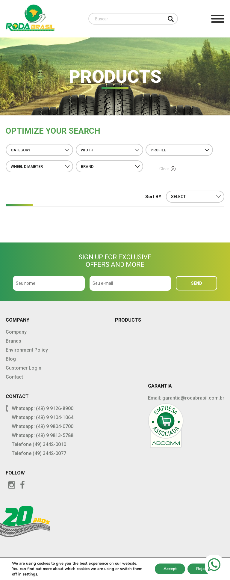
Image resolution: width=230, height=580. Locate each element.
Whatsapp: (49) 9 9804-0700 (42, 426)
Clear (167, 168)
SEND (196, 283)
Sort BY (153, 196)
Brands (13, 341)
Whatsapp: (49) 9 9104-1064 (42, 417)
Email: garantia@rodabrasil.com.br (186, 398)
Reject (202, 569)
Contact (14, 377)
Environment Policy (27, 350)
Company (16, 332)
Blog (11, 359)
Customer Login (23, 368)
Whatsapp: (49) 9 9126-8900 (42, 408)
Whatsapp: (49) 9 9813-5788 (42, 435)
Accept (168, 569)
